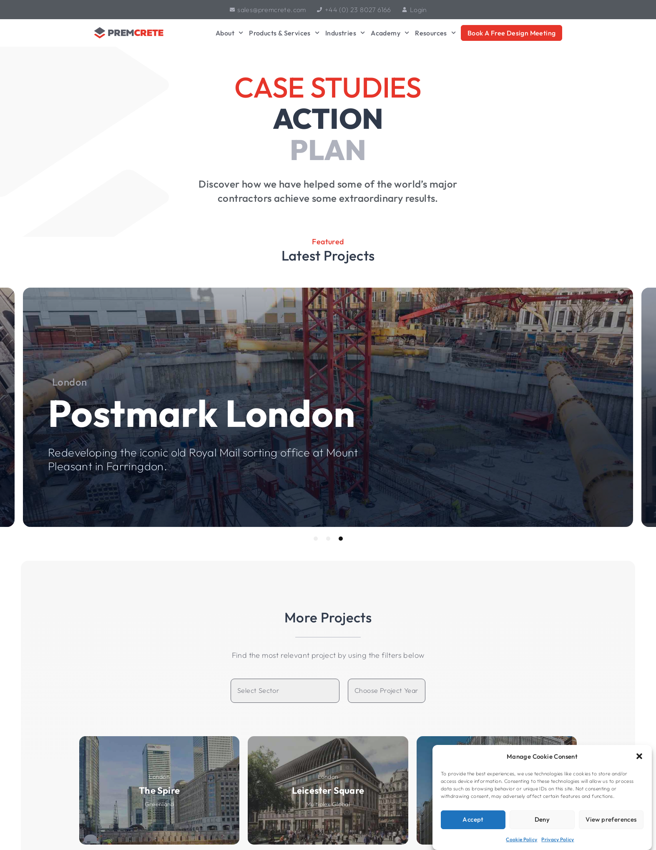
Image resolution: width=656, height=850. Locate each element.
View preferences (611, 819)
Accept (472, 819)
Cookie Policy (521, 839)
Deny (542, 819)
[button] (639, 756)
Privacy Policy (557, 839)
